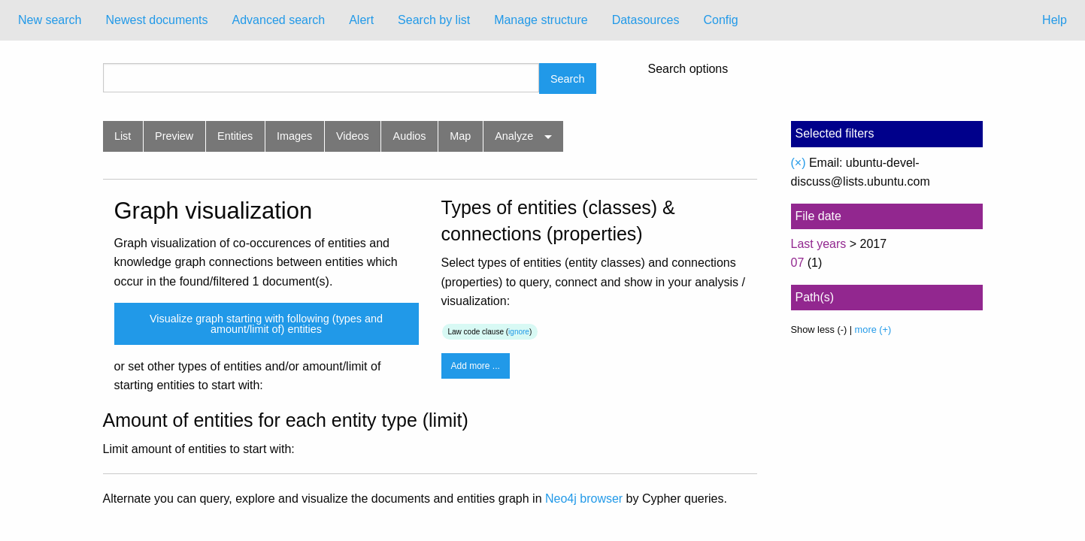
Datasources (646, 20)
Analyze (514, 136)
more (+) (873, 329)
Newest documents (156, 20)
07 (798, 262)
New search (49, 20)
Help (1054, 20)
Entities (235, 136)
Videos (352, 136)
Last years (819, 243)
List (122, 136)
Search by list (434, 20)
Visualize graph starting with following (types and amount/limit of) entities (266, 324)
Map (460, 136)
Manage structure (541, 20)
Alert (361, 20)
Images (294, 136)
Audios (409, 136)
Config (720, 20)
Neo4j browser (584, 498)
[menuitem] (49, 20)
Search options (688, 69)
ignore (518, 332)
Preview (174, 136)
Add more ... (475, 366)
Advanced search (279, 20)
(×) (798, 162)
